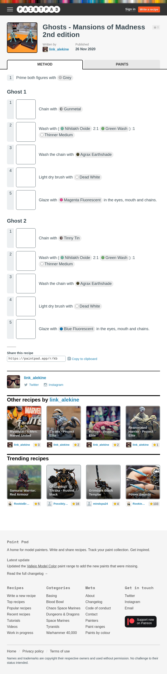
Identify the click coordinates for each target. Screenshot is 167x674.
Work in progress (20, 633)
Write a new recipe (21, 596)
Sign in (130, 9)
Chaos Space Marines (63, 608)
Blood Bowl (55, 602)
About (90, 596)
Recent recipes (18, 614)
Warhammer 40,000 (61, 633)
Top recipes (16, 602)
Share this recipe (20, 353)
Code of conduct (98, 608)
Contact (91, 614)
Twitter (31, 385)
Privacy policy (33, 651)
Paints (122, 64)
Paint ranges (95, 627)
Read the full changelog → (27, 573)
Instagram (53, 385)
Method (44, 64)
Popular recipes (19, 608)
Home (11, 651)
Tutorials (13, 620)
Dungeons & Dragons (63, 614)
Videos (12, 627)
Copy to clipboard (82, 358)
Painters (91, 620)
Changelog (93, 602)
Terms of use (60, 651)
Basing (51, 596)
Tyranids (52, 627)
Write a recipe (149, 9)
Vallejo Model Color (42, 566)
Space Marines (58, 620)
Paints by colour (97, 633)
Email (129, 608)
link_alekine (35, 378)
